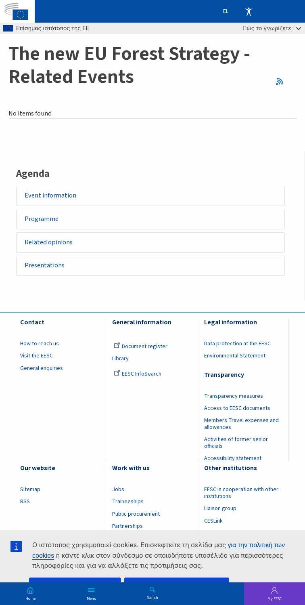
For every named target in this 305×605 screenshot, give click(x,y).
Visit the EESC (36, 357)
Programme (41, 219)
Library (120, 360)
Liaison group (220, 510)
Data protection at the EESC (237, 345)
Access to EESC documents (237, 409)
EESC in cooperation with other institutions (241, 494)
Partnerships (127, 527)
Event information (50, 196)
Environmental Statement (234, 357)
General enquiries (41, 369)
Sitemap (30, 491)
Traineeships (128, 503)
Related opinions (49, 243)
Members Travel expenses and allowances (241, 424)
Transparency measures (233, 397)
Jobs (118, 491)
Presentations (45, 266)
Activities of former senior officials (236, 444)
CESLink (213, 522)
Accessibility (248, 11)
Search (152, 597)
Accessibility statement (232, 460)
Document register (140, 348)
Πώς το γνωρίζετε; (271, 28)
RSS (282, 81)
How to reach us (39, 345)
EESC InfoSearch (137, 375)
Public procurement (136, 515)
